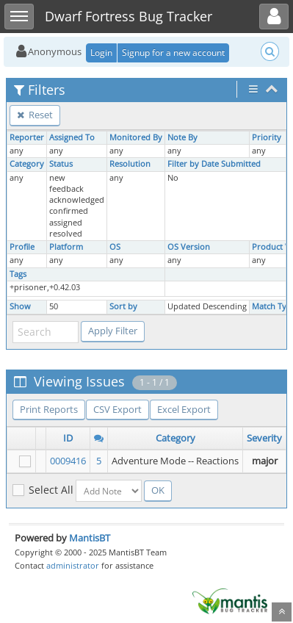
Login (101, 52)
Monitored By (135, 137)
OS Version (188, 247)
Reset (35, 114)
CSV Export (117, 409)
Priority (266, 137)
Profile (22, 247)
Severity (264, 437)
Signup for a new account (173, 52)
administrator (72, 565)
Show (20, 306)
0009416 (68, 460)
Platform (66, 247)
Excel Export (184, 409)
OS (114, 247)
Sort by (123, 306)
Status (61, 164)
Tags (18, 274)
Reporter (27, 137)
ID (68, 437)
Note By (182, 137)
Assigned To (72, 137)
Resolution (130, 164)
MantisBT (89, 537)
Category (27, 164)
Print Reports (49, 409)
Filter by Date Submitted (214, 164)
